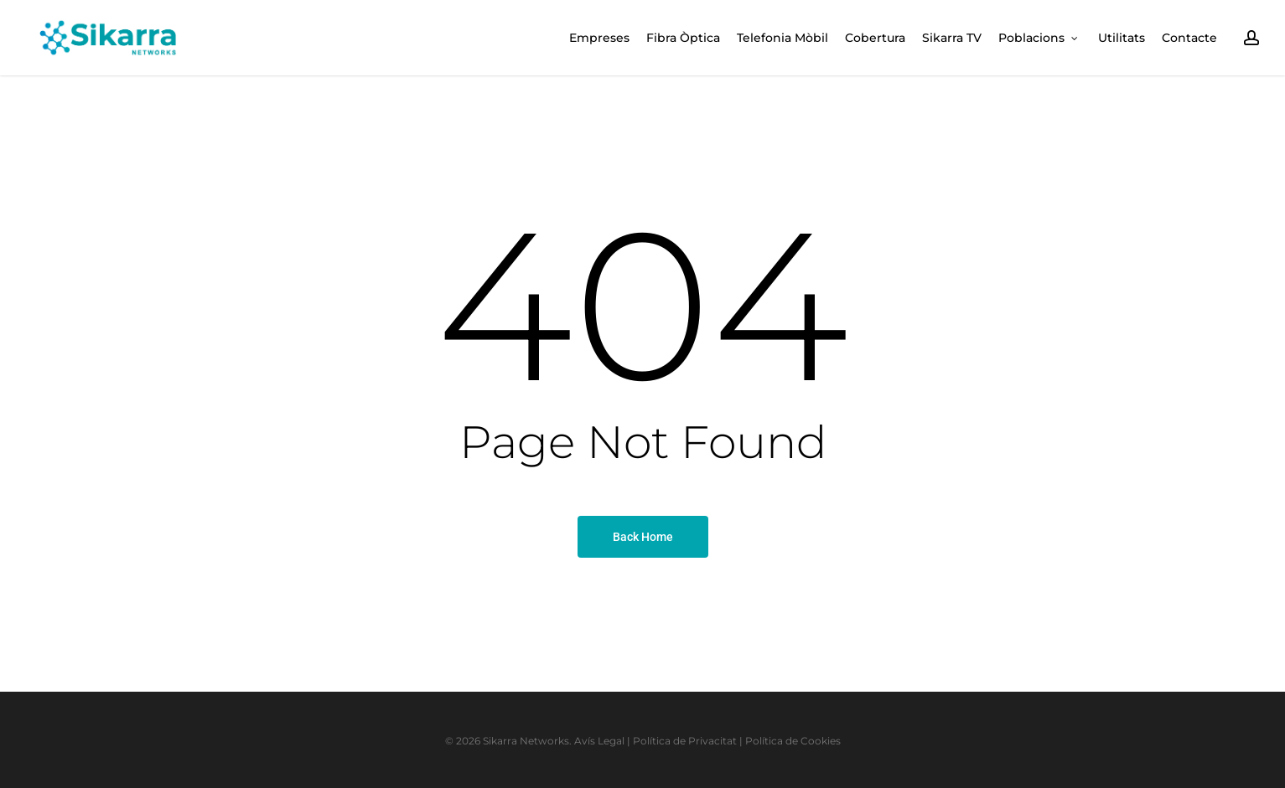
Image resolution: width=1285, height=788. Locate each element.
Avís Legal (599, 740)
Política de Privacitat (685, 740)
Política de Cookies (793, 740)
